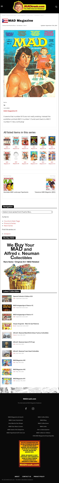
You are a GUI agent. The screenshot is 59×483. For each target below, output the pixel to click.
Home (3, 15)
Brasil (14, 326)
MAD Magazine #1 (10, 111)
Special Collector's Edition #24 (22, 296)
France (15, 335)
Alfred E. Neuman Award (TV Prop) (24, 342)
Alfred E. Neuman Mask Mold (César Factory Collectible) (30, 333)
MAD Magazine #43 (19, 360)
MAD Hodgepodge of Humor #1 (23, 314)
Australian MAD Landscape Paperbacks (16, 185)
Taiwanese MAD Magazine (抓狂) (45, 185)
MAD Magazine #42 (19, 369)
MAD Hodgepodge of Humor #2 (23, 305)
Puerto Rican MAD (11, 15)
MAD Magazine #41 (19, 378)
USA (14, 298)
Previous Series (10, 223)
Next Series (8, 226)
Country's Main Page (12, 221)
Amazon (7, 234)
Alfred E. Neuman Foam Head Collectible (26, 351)
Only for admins (9, 202)
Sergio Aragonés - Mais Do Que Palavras (26, 324)
